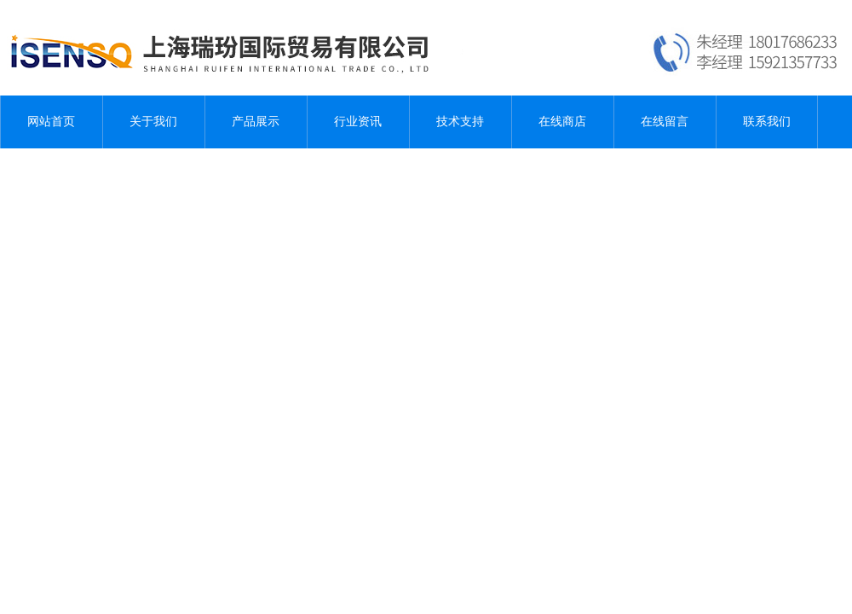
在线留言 (664, 121)
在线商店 (562, 121)
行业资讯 (358, 121)
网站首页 (51, 121)
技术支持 (460, 121)
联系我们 (767, 121)
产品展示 (255, 121)
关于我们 (153, 121)
